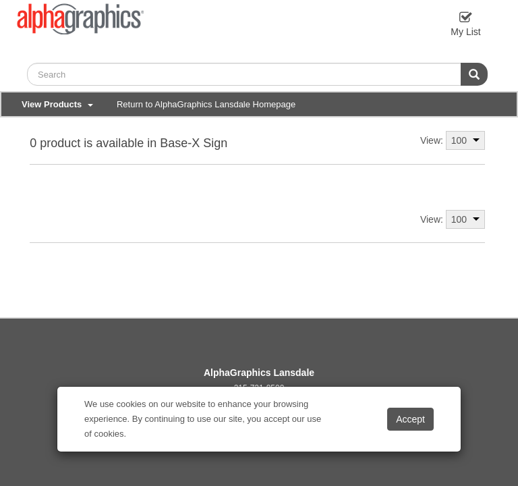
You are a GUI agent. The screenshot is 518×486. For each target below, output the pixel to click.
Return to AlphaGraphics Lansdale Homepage (206, 104)
